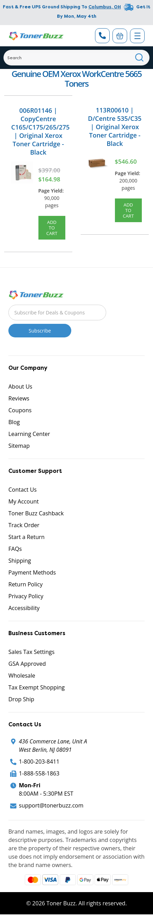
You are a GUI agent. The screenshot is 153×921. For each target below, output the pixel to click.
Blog (14, 422)
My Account (23, 501)
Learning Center (29, 434)
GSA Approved (27, 664)
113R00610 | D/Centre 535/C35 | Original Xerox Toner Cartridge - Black (114, 127)
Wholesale (21, 675)
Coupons (19, 410)
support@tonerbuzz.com (51, 805)
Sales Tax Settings (31, 652)
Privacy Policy (25, 596)
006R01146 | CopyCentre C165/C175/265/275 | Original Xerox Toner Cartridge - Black (40, 131)
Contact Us (22, 489)
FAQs (15, 549)
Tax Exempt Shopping (36, 687)
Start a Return (26, 537)
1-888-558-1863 (39, 773)
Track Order (23, 525)
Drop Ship (21, 699)
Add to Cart (51, 227)
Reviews (18, 398)
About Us (20, 386)
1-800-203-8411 (39, 761)
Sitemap (19, 446)
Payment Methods (32, 572)
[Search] (76, 57)
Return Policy (25, 584)
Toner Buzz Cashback (36, 513)
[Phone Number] (102, 35)
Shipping (19, 560)
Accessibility (23, 608)
